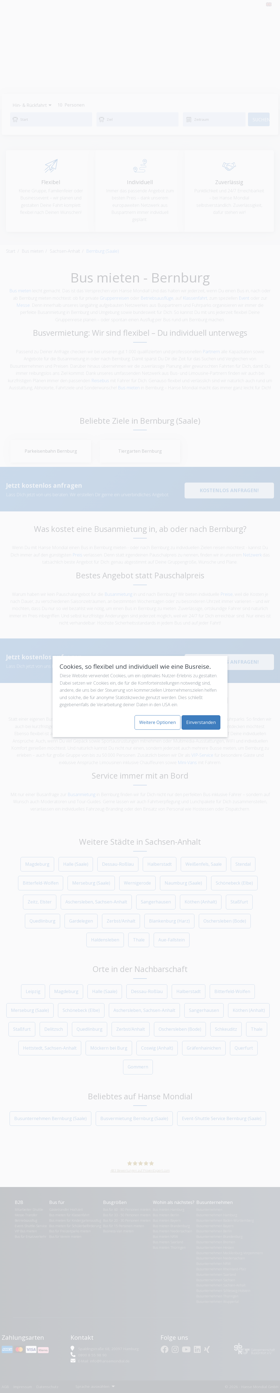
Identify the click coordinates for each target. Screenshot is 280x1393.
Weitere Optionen (157, 722)
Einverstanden (201, 722)
